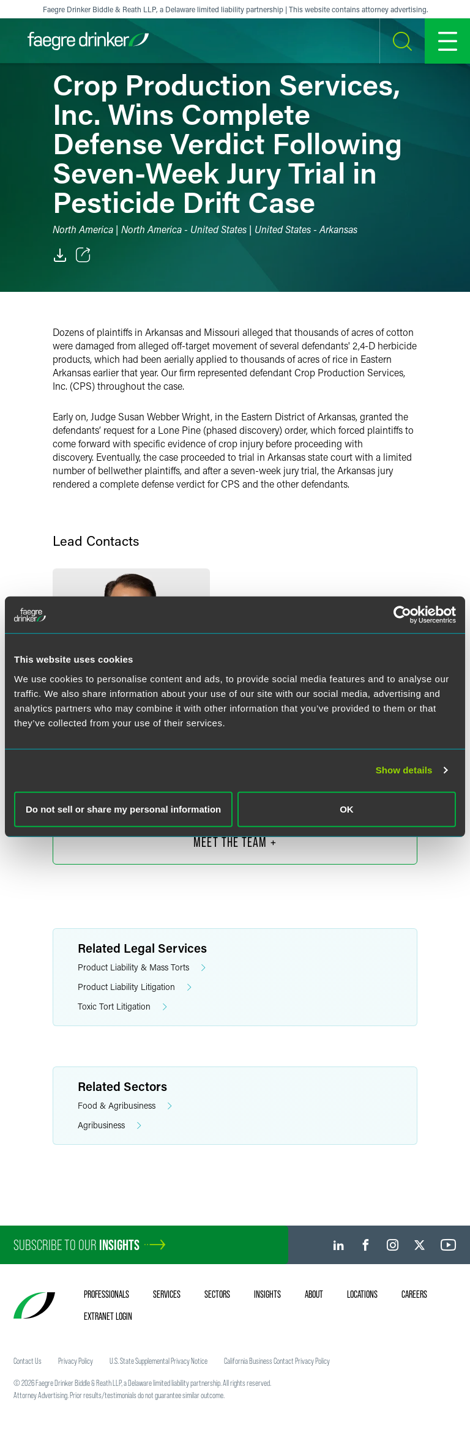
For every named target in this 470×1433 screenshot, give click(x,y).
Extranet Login (108, 1316)
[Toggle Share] (83, 255)
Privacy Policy (75, 1361)
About (314, 1294)
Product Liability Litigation (135, 987)
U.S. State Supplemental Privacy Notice (158, 1361)
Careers (414, 1294)
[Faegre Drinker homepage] (88, 41)
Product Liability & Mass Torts (142, 967)
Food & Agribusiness (125, 1106)
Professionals (106, 1294)
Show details (404, 770)
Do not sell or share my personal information (123, 808)
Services (167, 1294)
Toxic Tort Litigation (122, 1006)
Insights (267, 1294)
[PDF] (60, 255)
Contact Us (27, 1361)
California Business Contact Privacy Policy (277, 1361)
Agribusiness (109, 1125)
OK (347, 808)
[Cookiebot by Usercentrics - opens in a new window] (402, 615)
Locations (362, 1294)
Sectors (217, 1294)
